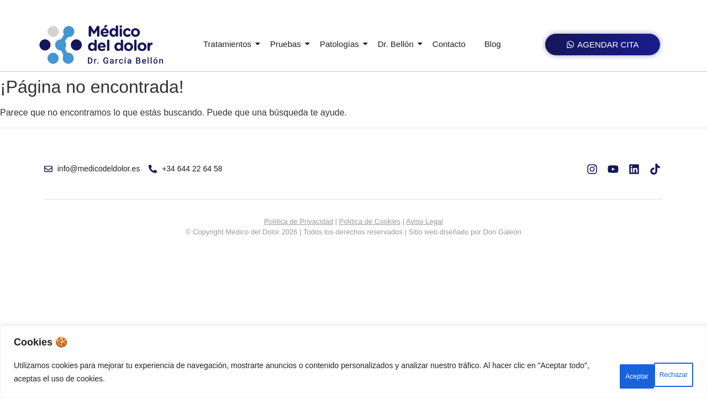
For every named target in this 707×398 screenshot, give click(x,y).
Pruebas (287, 44)
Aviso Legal (424, 221)
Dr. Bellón (398, 44)
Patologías (341, 44)
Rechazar (597, 375)
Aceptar (664, 375)
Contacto (449, 44)
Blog (492, 44)
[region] (353, 365)
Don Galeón (502, 232)
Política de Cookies (369, 221)
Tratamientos (229, 44)
